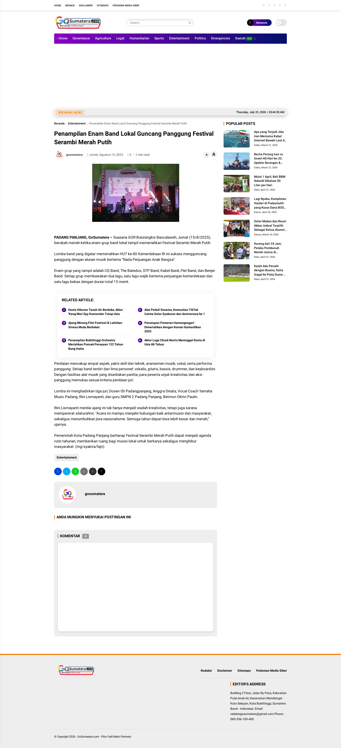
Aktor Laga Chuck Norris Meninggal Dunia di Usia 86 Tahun (174, 342)
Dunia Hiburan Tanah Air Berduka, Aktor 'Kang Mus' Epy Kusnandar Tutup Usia (95, 312)
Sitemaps (103, 5)
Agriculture (103, 38)
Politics (200, 38)
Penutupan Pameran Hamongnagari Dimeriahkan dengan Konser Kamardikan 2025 (172, 327)
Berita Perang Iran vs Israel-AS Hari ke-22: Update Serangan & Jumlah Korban (268, 158)
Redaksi (70, 5)
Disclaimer (86, 5)
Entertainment (179, 38)
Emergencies (220, 38)
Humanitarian (139, 38)
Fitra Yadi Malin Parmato (116, 736)
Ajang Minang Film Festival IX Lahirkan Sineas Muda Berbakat (95, 325)
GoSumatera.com (88, 736)
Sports (159, 38)
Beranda (59, 123)
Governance (81, 38)
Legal (120, 38)
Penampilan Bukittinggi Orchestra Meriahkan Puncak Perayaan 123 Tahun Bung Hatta (95, 344)
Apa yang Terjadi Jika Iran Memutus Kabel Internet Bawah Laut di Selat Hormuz (269, 136)
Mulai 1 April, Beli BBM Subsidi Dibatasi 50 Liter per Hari (269, 181)
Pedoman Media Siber (126, 5)
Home (57, 5)
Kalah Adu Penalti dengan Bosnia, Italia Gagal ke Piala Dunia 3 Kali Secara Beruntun (269, 270)
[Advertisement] (170, 76)
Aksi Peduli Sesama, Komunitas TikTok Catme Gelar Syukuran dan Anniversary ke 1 (174, 312)
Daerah (243, 38)
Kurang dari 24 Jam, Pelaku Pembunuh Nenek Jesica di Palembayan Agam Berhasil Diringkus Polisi (268, 248)
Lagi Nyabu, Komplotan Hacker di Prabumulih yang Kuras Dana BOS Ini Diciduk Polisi (270, 203)
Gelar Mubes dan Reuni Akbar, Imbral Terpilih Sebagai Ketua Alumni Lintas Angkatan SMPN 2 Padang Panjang (270, 225)
